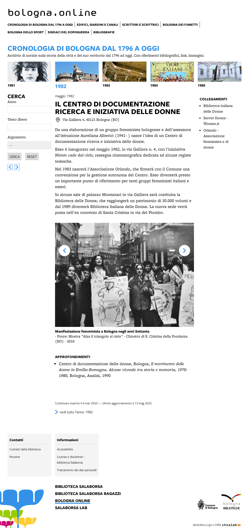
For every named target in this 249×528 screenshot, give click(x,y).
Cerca (16, 96)
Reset (32, 155)
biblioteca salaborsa (79, 486)
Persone (14, 457)
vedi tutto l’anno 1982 (76, 412)
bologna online (72, 500)
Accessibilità (65, 449)
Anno (12, 101)
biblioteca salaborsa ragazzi (88, 493)
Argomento (17, 137)
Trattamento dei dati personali (77, 470)
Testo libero (17, 119)
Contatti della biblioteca (25, 449)
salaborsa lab (71, 508)
